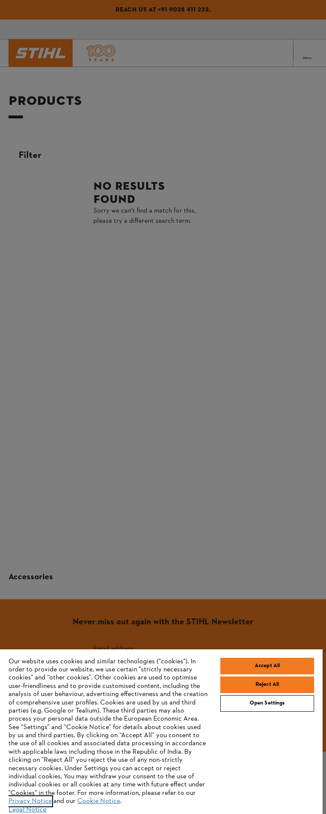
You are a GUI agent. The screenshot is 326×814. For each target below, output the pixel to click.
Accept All (267, 666)
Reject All (267, 684)
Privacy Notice (30, 801)
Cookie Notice (98, 801)
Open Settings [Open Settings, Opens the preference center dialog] (267, 703)
